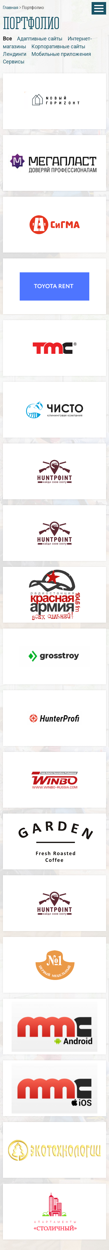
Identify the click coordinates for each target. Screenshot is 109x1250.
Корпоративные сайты (58, 46)
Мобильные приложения (61, 54)
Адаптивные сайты (39, 39)
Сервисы (13, 62)
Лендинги (14, 54)
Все (7, 39)
